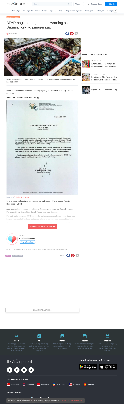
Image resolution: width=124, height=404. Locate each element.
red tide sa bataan (17, 255)
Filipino (78, 4)
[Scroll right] (115, 11)
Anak (61, 11)
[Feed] (17, 341)
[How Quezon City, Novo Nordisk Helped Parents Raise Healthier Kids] (100, 76)
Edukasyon (99, 11)
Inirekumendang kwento (96, 54)
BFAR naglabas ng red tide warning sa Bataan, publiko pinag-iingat (48, 248)
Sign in (110, 4)
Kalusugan (89, 11)
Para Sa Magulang (49, 11)
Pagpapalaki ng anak (74, 11)
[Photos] (62, 341)
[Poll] (39, 341)
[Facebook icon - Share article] (67, 33)
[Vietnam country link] (89, 384)
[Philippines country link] (59, 384)
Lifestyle (109, 11)
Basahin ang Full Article (42, 226)
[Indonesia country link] (43, 384)
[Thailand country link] (28, 384)
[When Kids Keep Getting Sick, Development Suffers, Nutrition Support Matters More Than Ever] (100, 63)
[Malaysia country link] (74, 384)
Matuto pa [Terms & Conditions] (65, 400)
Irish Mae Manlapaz (27, 238)
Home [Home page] (8, 248)
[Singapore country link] (13, 384)
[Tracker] (108, 341)
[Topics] (85, 341)
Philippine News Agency (22, 196)
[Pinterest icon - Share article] (72, 33)
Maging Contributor (27, 241)
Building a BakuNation (31, 11)
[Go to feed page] (17, 5)
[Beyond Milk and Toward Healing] (99, 89)
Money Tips (15, 11)
